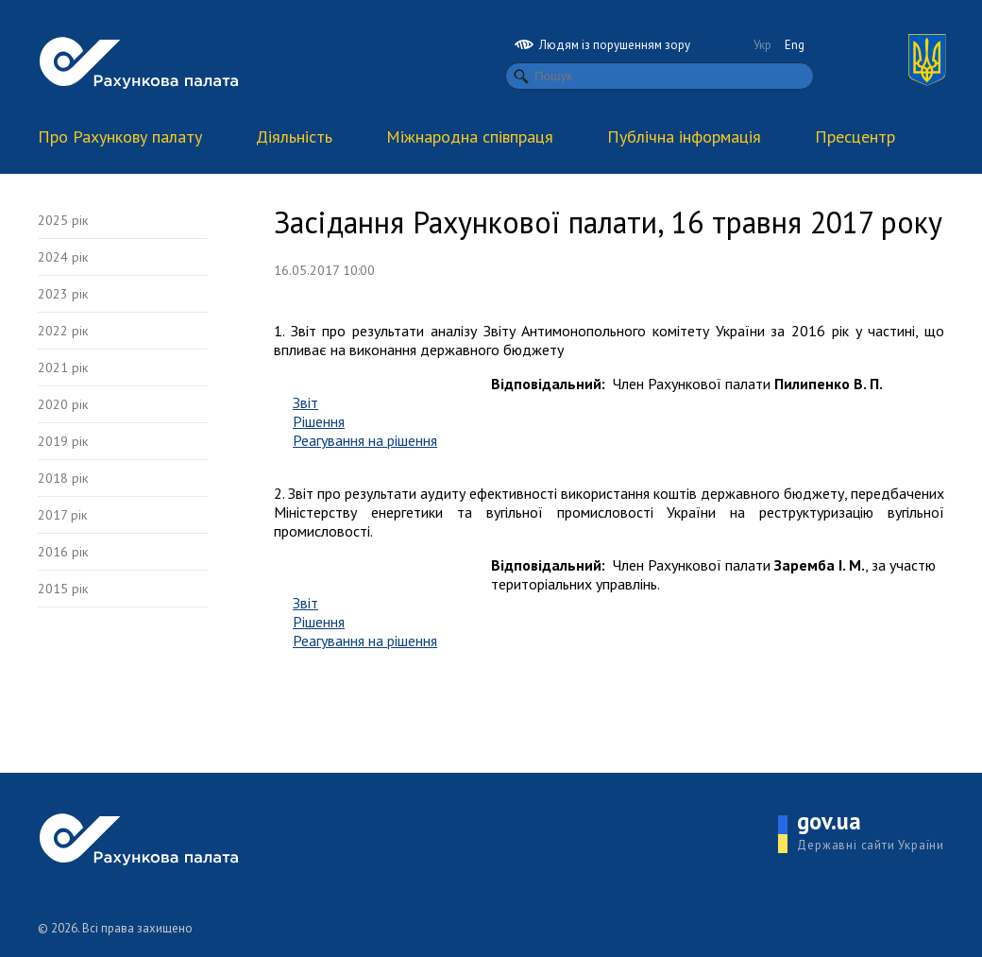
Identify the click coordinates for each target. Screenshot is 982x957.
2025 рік (63, 220)
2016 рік (63, 551)
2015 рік (63, 588)
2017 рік (62, 514)
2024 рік (63, 256)
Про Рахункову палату (120, 136)
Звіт (305, 402)
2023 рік (63, 293)
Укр (762, 45)
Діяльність (294, 136)
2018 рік (63, 478)
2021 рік (63, 367)
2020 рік (63, 404)
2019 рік (63, 441)
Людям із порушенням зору (602, 45)
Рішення (319, 421)
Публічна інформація (684, 136)
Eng (794, 45)
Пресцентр (855, 136)
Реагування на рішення (365, 440)
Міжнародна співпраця (469, 136)
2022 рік (63, 330)
